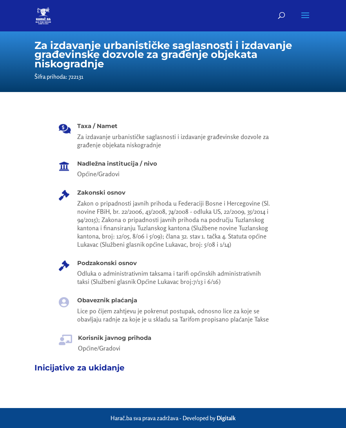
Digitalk (226, 418)
